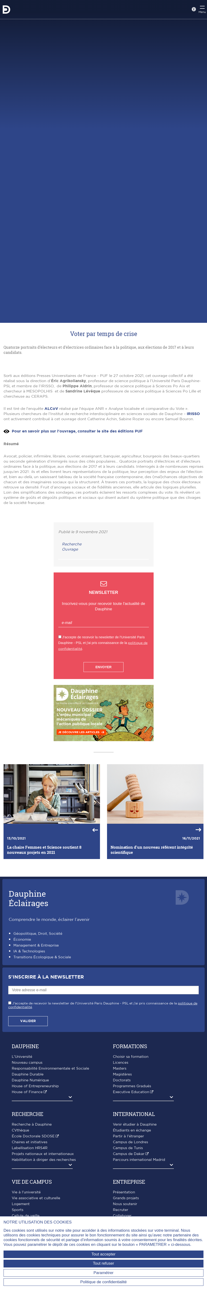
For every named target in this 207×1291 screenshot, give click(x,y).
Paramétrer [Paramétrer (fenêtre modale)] (103, 1273)
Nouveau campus (27, 1137)
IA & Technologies (29, 1026)
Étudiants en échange (132, 1205)
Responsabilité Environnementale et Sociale (50, 1143)
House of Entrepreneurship (35, 1161)
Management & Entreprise (36, 1020)
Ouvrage (70, 624)
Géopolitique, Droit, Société (37, 1009)
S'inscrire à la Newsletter (46, 1052)
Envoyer (103, 742)
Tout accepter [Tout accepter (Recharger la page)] (103, 1254)
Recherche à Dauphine (32, 1199)
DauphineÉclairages (28, 973)
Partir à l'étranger (128, 1211)
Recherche (71, 619)
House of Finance (27, 1167)
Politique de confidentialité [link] (103, 1282)
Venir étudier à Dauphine (135, 1199)
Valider (28, 1096)
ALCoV (51, 484)
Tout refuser (103, 1263)
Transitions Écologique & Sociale (42, 1032)
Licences (120, 1137)
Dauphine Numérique (30, 1155)
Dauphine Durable (28, 1149)
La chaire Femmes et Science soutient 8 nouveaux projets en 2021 (44, 925)
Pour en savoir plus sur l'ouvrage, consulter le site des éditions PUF (77, 506)
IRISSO (193, 489)
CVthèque (20, 1205)
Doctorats (122, 1155)
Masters (119, 1143)
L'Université (22, 1132)
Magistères (122, 1149)
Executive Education (131, 1167)
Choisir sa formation (130, 1132)
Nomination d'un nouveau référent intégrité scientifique (152, 925)
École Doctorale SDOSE (33, 1211)
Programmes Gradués (132, 1161)
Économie (22, 1014)
